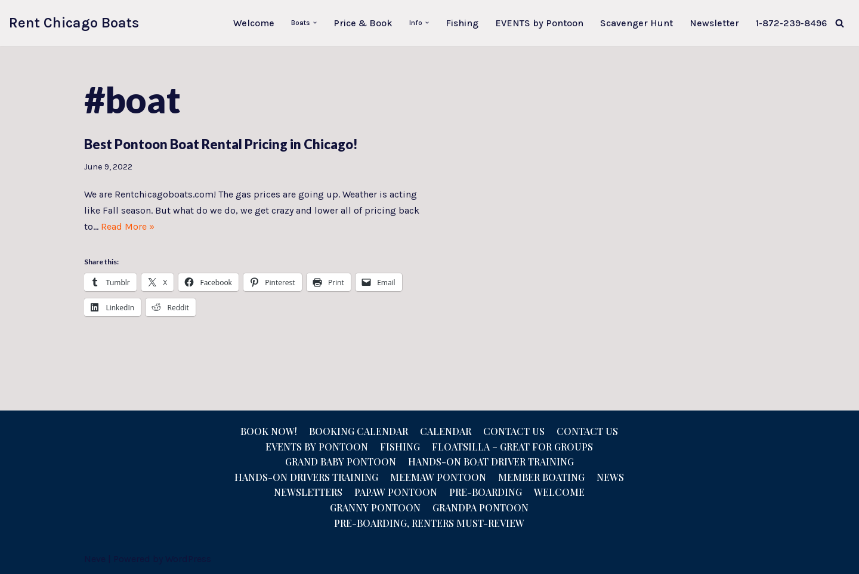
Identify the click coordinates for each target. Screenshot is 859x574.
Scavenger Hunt (636, 23)
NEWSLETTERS (308, 492)
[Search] (839, 22)
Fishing (462, 23)
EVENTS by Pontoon (539, 23)
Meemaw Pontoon (438, 477)
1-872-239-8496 (791, 23)
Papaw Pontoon (395, 492)
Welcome (253, 23)
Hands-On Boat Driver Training (491, 461)
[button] (315, 22)
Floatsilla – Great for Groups (512, 446)
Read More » (128, 226)
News (610, 477)
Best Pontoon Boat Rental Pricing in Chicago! (221, 144)
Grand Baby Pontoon (340, 461)
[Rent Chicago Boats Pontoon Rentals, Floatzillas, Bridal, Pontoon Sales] (74, 23)
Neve (95, 558)
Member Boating (541, 477)
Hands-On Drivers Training (306, 477)
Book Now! (268, 431)
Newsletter (714, 23)
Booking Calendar (358, 431)
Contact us (587, 431)
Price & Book (363, 23)
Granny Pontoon (375, 507)
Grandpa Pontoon (480, 507)
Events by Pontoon (316, 446)
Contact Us (514, 431)
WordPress (188, 558)
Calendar (445, 431)
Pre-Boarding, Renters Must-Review (429, 523)
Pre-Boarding (485, 492)
